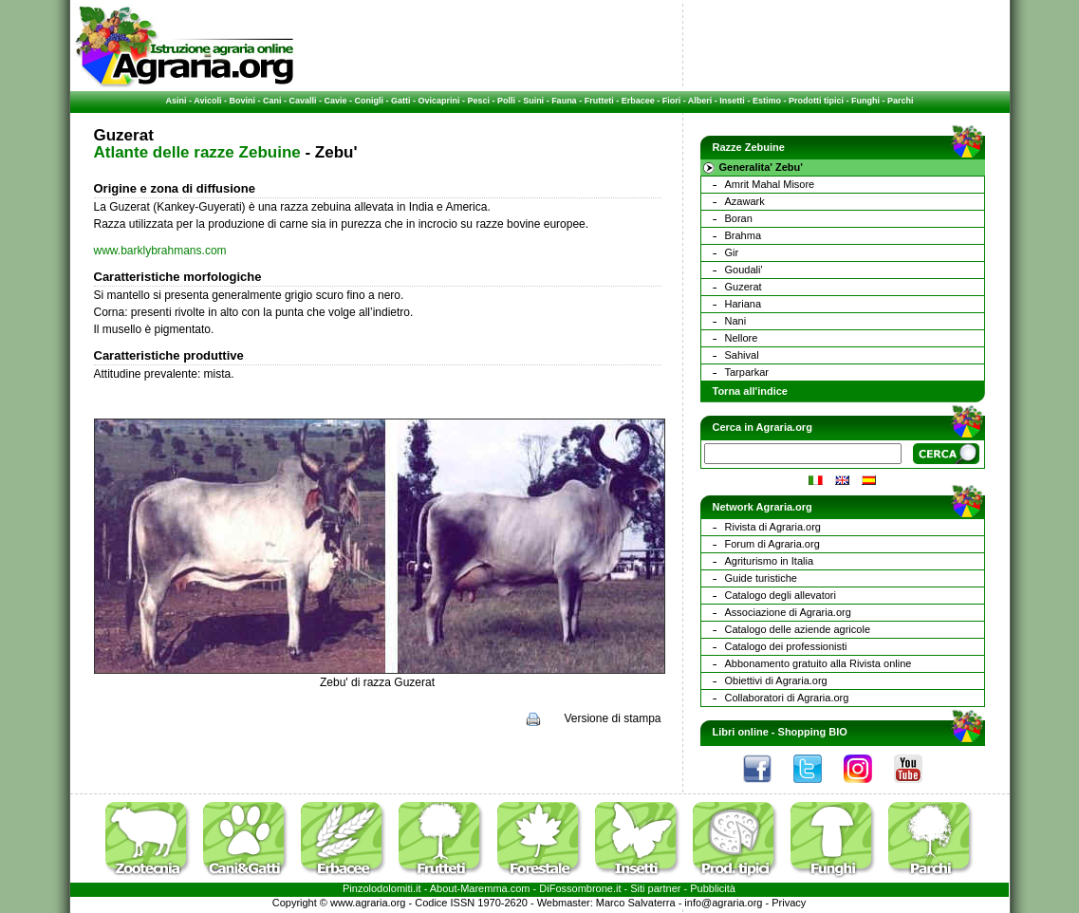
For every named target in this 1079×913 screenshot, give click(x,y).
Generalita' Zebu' (761, 167)
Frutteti (599, 100)
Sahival (742, 355)
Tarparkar (747, 372)
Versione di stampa (612, 718)
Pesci (479, 100)
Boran (739, 218)
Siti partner (655, 888)
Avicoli (207, 100)
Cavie (336, 100)
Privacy (789, 902)
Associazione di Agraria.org (788, 612)
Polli (506, 100)
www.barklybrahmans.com (160, 250)
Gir (732, 252)
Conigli (369, 100)
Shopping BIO (812, 731)
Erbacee (638, 100)
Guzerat (743, 286)
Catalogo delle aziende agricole (798, 629)
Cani (272, 100)
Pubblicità (712, 888)
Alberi (700, 100)
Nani (736, 320)
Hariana (743, 303)
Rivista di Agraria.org (773, 526)
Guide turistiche (761, 578)
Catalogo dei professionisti (786, 646)
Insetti (732, 100)
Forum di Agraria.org (772, 544)
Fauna (564, 100)
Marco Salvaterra (636, 902)
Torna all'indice (750, 391)
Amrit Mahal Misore (770, 184)
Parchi (900, 100)
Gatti (401, 100)
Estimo (767, 100)
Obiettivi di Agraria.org (776, 680)
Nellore (741, 338)
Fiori (671, 100)
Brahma (743, 235)
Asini (176, 100)
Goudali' (744, 269)
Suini (533, 100)
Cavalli (302, 100)
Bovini (242, 100)
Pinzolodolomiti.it (382, 888)
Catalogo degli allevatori (780, 595)
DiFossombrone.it (580, 888)
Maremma (484, 888)
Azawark (745, 201)
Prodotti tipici (816, 100)
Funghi (865, 100)
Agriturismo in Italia (769, 561)
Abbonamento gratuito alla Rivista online (818, 663)
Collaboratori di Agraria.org (787, 697)
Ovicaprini (439, 100)
